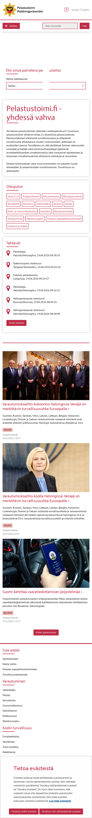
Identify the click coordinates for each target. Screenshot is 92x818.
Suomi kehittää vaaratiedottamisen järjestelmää (41, 591)
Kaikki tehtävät (17, 322)
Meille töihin (10, 664)
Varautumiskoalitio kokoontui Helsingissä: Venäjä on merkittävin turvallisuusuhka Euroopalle (44, 406)
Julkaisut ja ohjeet (17, 226)
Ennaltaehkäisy (11, 736)
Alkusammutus (51, 196)
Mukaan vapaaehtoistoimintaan (64, 218)
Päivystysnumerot (72, 196)
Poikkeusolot (10, 715)
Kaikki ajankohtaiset (46, 632)
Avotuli (57, 203)
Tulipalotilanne (31, 196)
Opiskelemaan (10, 658)
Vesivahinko (9, 700)
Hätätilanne (9, 752)
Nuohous (28, 203)
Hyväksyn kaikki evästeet (24, 811)
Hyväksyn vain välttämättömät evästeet (61, 811)
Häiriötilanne (10, 710)
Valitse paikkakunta (16, 78)
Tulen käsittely (10, 746)
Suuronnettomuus (12, 705)
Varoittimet (13, 203)
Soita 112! (13, 196)
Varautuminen (15, 218)
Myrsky (6, 695)
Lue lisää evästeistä (60, 800)
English (85, 9)
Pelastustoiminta (63, 211)
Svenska (75, 9)
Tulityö (68, 203)
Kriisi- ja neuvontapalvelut (22, 211)
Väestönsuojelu (34, 218)
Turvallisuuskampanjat (15, 674)
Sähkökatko (43, 203)
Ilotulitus (45, 211)
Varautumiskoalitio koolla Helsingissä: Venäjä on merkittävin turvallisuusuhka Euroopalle (41, 498)
